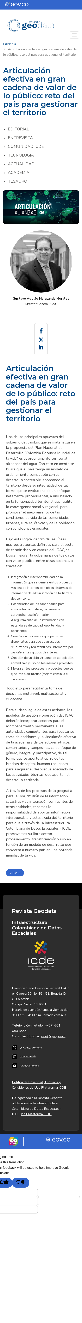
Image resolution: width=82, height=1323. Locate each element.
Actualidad (21, 164)
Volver (15, 873)
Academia (18, 172)
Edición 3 (9, 44)
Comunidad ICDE (26, 146)
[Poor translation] (20, 1183)
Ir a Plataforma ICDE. (36, 1114)
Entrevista (20, 138)
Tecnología (21, 155)
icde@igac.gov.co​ (53, 1036)
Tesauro (17, 181)
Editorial (18, 129)
